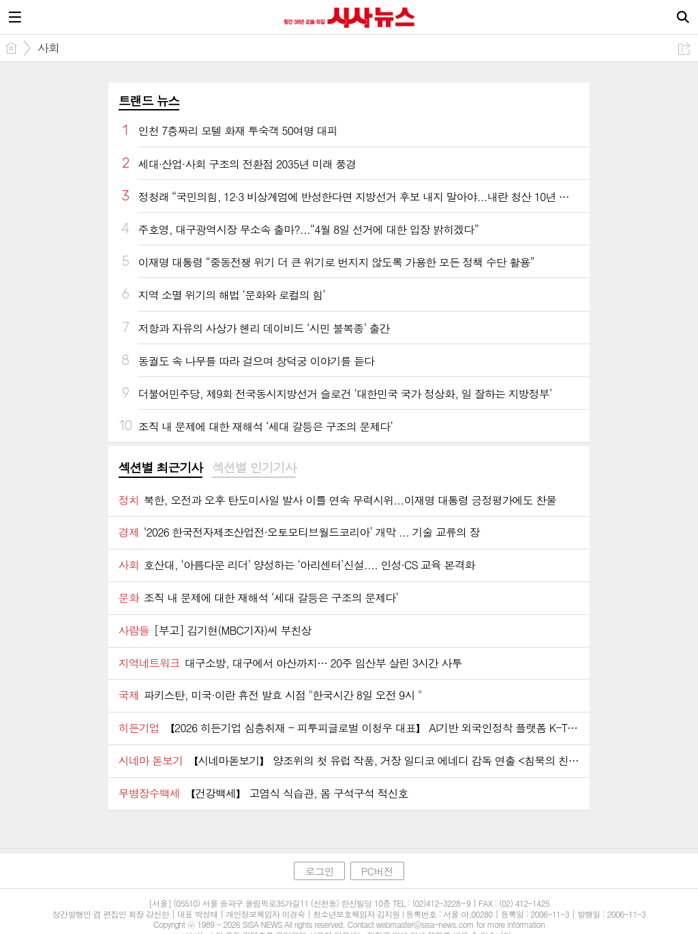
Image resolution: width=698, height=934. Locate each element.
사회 (48, 48)
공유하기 (684, 49)
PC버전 (377, 871)
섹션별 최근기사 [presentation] (160, 468)
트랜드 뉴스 (149, 100)
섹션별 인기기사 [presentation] (254, 468)
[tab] (160, 468)
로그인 (319, 871)
